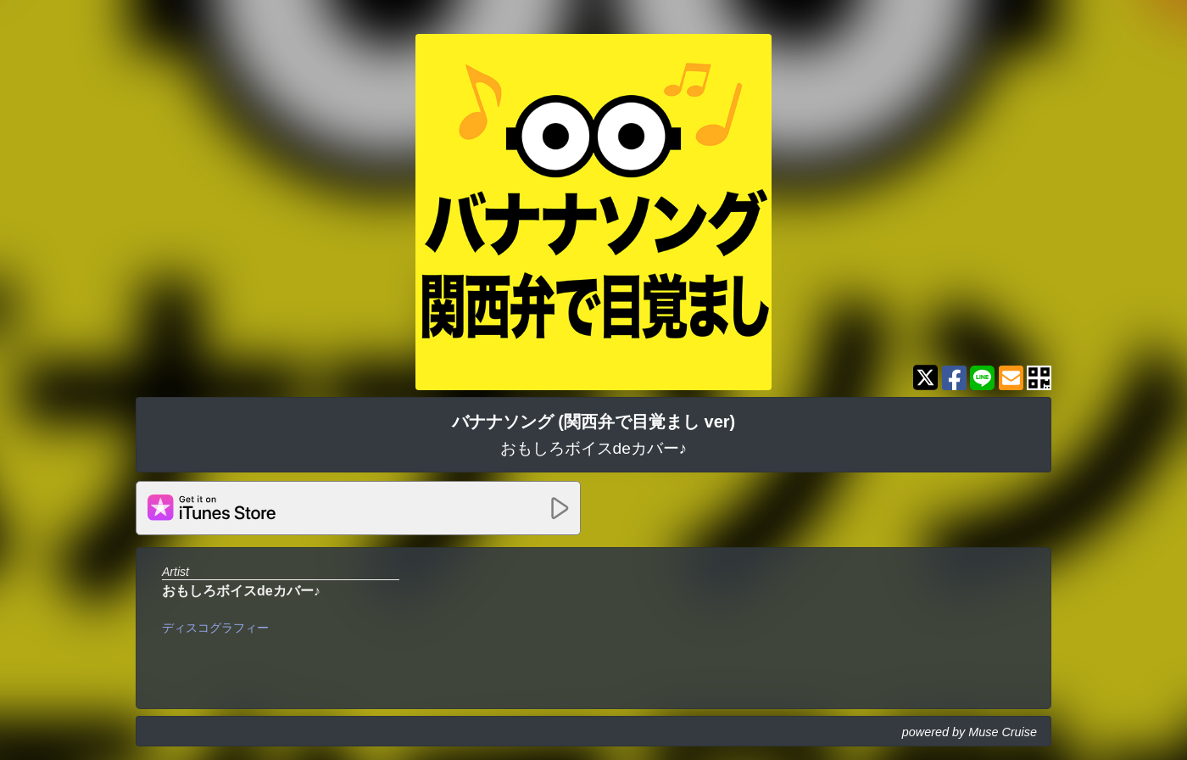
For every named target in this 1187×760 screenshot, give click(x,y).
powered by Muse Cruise (969, 732)
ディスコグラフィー (215, 627)
